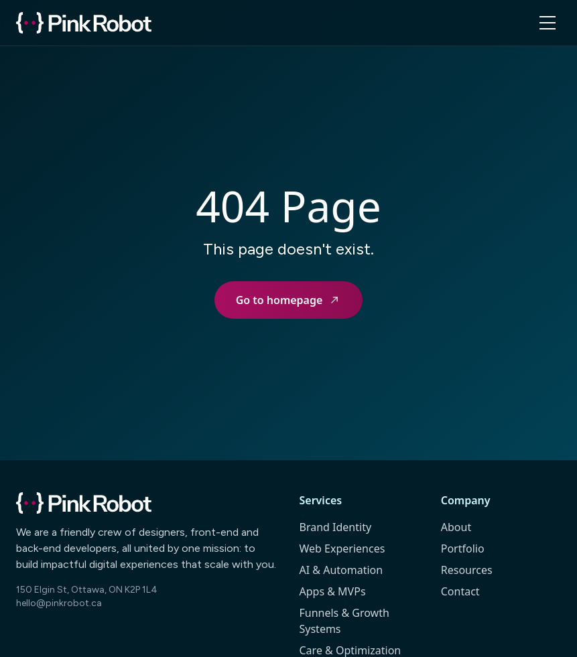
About (456, 527)
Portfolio (463, 548)
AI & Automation (341, 570)
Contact (460, 591)
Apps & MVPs (333, 591)
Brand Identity (336, 527)
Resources (467, 570)
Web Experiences (342, 548)
